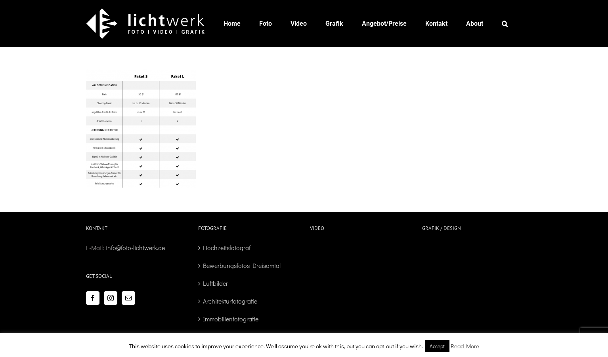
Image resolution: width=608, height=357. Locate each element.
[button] (504, 23)
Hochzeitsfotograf (226, 247)
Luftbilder (215, 283)
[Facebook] (92, 298)
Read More (465, 346)
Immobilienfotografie (230, 319)
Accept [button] (437, 346)
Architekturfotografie (230, 301)
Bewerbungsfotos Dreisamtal (242, 265)
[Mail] (128, 298)
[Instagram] (110, 298)
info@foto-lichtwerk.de (135, 247)
